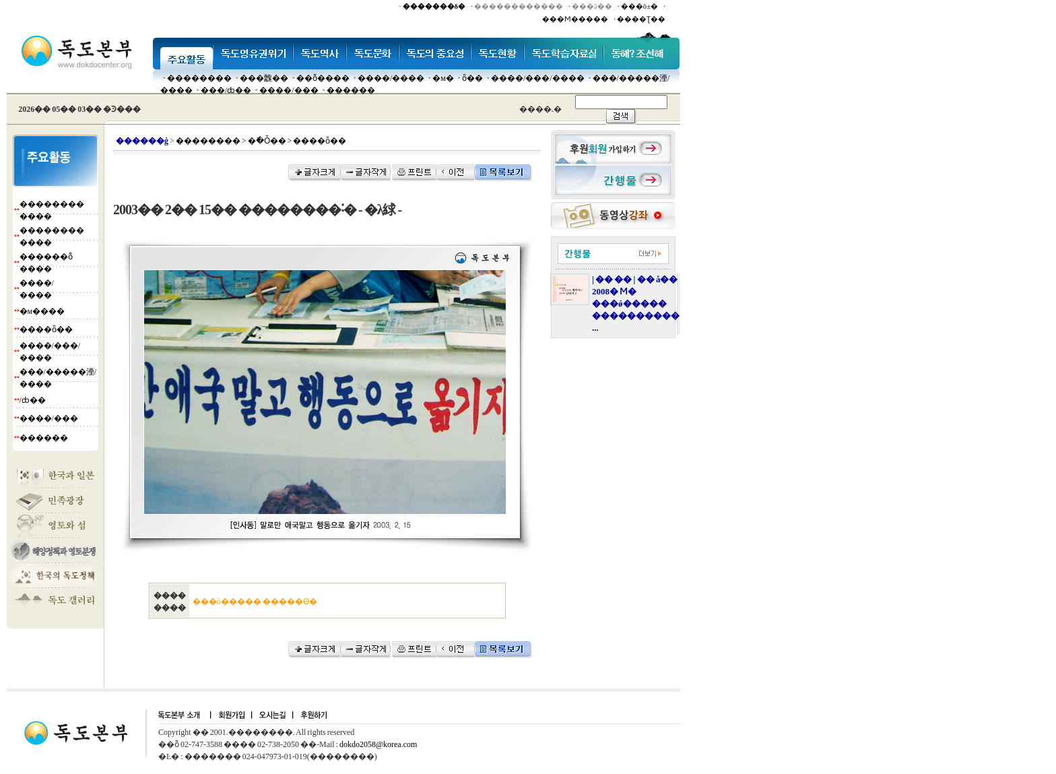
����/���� (391, 78)
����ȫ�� (46, 329)
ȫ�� (472, 78)
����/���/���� (538, 78)
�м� (443, 78)
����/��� (288, 90)
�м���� (42, 311)
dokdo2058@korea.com (378, 744)
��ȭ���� (323, 78)
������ (351, 90)
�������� (199, 78)
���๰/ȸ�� (226, 90)
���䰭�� (264, 78)
